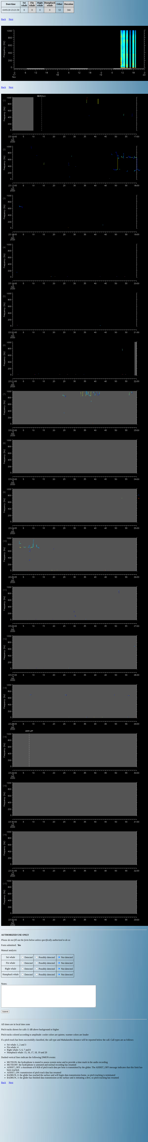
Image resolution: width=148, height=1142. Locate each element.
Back (3, 19)
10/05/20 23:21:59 (10, 10)
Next (11, 19)
